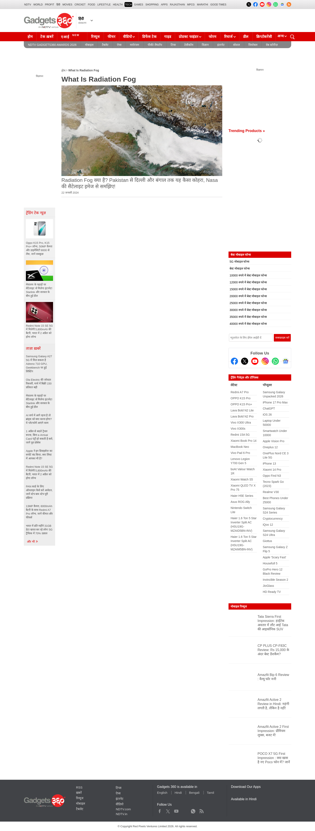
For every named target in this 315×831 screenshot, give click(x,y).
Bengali (194, 792)
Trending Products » (247, 131)
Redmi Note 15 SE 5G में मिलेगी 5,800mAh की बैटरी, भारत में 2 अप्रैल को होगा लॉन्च (39, 472)
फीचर (111, 37)
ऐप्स (119, 44)
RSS (79, 787)
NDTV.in (121, 814)
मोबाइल (89, 44)
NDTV (27, 4)
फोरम (212, 37)
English (162, 792)
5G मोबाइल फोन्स (239, 261)
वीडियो (127, 37)
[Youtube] (254, 361)
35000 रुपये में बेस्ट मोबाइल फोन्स (248, 317)
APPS (164, 4)
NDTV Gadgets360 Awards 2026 (52, 44)
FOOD (91, 4)
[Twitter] (244, 361)
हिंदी (58, 4)
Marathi (202, 4)
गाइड (167, 37)
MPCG (191, 4)
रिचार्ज (228, 37)
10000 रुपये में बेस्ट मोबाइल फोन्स (248, 275)
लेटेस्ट (234, 385)
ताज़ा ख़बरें (33, 348)
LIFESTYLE (104, 4)
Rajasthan (177, 4)
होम (30, 37)
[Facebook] (234, 361)
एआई (70, 36)
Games (138, 4)
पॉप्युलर (267, 385)
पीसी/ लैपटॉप (155, 44)
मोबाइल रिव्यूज (239, 606)
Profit (49, 4)
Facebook (159, 810)
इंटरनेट (221, 44)
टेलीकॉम (188, 44)
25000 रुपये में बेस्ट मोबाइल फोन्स (248, 303)
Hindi (178, 792)
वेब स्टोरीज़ (272, 44)
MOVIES (67, 4)
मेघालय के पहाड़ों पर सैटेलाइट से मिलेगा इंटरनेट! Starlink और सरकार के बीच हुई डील (39, 401)
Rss (201, 810)
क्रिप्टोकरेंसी (264, 37)
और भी (32, 541)
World (38, 4)
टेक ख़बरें (46, 37)
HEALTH (118, 4)
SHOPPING (152, 4)
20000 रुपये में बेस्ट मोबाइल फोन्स (248, 296)
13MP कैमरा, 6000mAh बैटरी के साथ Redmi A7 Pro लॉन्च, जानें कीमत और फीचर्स (39, 512)
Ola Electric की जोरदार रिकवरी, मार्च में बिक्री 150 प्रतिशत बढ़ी (39, 383)
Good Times (218, 4)
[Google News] (285, 361)
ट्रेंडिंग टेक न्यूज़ (36, 213)
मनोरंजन (134, 44)
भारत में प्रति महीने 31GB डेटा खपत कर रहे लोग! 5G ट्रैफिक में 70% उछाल (39, 529)
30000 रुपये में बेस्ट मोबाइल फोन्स (248, 310)
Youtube (176, 810)
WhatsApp (193, 810)
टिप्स (173, 44)
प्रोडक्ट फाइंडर (188, 37)
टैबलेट (105, 44)
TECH (128, 4)
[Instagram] (265, 361)
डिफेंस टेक (149, 37)
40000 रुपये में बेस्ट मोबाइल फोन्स (248, 323)
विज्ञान (205, 44)
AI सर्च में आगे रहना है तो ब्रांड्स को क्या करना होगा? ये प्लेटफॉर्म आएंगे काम (39, 419)
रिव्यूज (95, 37)
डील (246, 37)
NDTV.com (123, 809)
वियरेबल (252, 44)
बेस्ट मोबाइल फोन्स (240, 268)
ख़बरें (79, 792)
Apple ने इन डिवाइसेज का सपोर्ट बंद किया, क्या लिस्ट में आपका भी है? (39, 454)
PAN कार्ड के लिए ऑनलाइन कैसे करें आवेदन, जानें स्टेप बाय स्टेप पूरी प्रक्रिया (39, 492)
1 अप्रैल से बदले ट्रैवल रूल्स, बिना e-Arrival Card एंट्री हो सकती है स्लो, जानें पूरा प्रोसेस (39, 437)
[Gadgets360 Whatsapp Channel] (275, 361)
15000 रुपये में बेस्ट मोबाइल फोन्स (248, 289)
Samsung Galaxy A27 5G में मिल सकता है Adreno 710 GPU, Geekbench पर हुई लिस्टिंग (39, 364)
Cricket (80, 4)
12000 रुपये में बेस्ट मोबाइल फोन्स (248, 282)
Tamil (210, 792)
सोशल (236, 44)
